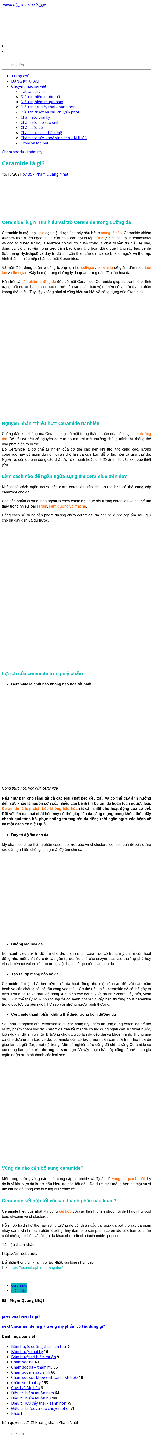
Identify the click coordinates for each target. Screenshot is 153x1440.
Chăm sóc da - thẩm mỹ (22, 151)
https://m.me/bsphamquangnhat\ (36, 1268)
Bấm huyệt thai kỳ (27, 1351)
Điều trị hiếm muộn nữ (40, 96)
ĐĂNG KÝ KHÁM (25, 81)
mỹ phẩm (19, 1290)
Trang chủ (20, 76)
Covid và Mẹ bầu (35, 143)
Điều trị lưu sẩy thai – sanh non (48, 106)
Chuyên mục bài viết (28, 86)
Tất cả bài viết (33, 91)
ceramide (19, 1285)
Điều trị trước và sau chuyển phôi (50, 112)
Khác (15, 1413)
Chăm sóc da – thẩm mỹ (41, 132)
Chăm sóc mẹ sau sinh (40, 122)
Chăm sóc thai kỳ (35, 117)
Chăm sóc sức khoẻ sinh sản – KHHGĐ (54, 137)
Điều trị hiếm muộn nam (42, 101)
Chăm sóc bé (32, 127)
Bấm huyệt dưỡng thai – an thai (39, 1346)
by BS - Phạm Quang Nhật (45, 174)
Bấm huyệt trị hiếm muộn (33, 1356)
